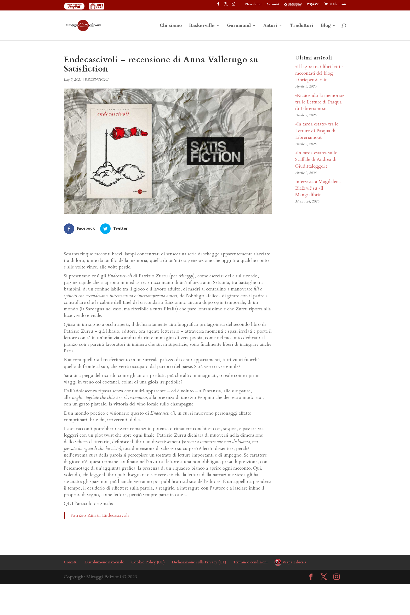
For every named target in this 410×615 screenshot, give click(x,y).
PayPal (313, 4)
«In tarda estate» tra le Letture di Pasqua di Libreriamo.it (316, 130)
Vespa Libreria (294, 562)
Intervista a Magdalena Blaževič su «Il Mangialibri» (318, 188)
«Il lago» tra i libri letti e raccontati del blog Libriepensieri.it (319, 73)
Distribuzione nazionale (104, 562)
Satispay (293, 4)
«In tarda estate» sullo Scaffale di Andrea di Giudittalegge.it (316, 159)
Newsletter (253, 4)
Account (272, 4)
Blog (326, 26)
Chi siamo (171, 26)
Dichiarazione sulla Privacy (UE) (199, 562)
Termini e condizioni (250, 562)
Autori (270, 26)
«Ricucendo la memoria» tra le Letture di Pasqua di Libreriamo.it (319, 102)
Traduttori (301, 26)
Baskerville (201, 26)
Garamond (239, 26)
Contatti (70, 562)
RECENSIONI (97, 79)
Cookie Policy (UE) (148, 562)
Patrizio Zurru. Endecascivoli (99, 515)
